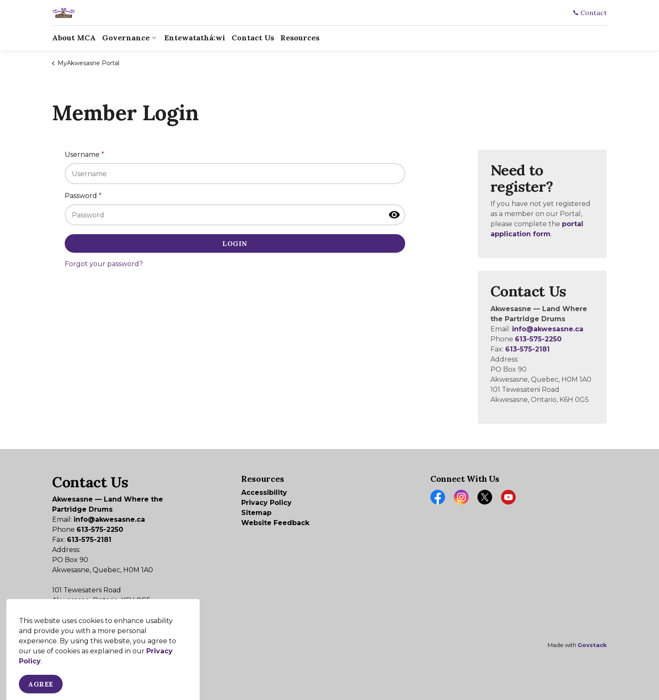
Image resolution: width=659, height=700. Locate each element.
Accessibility (264, 493)
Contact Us (253, 37)
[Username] (235, 173)
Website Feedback (275, 523)
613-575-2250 (538, 339)
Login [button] (235, 243)
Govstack (592, 645)
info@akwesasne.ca (547, 329)
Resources (299, 37)
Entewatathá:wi (194, 37)
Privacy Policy (266, 503)
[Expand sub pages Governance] (154, 37)
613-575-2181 (527, 349)
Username (84, 154)
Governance (126, 37)
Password (83, 196)
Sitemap (256, 513)
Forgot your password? (104, 264)
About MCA (74, 37)
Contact (590, 12)
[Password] (235, 214)
